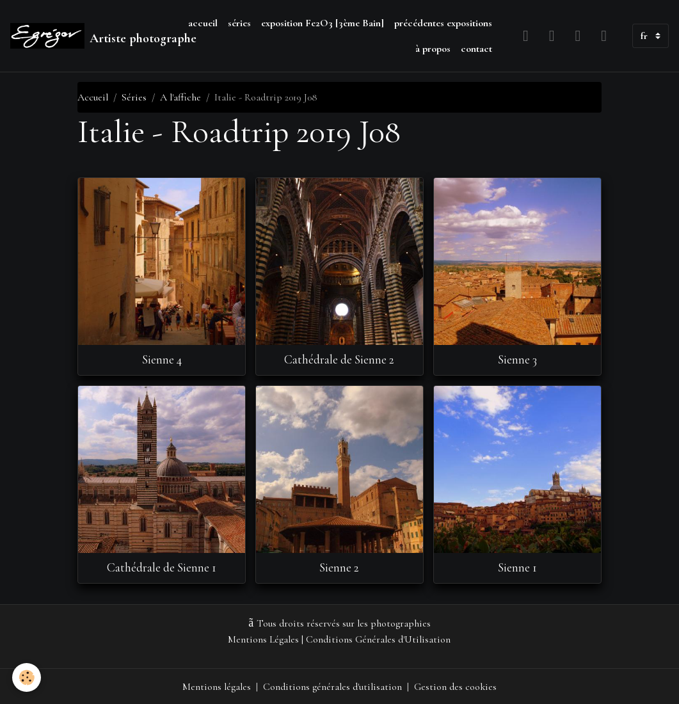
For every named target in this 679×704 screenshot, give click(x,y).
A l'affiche (180, 97)
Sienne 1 (517, 567)
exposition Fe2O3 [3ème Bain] (322, 23)
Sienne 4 (162, 359)
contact (476, 48)
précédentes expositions (443, 23)
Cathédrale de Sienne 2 (339, 359)
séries (239, 23)
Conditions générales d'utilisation (332, 686)
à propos (433, 48)
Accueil (92, 97)
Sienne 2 (339, 567)
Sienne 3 (517, 359)
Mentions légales (216, 686)
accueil (203, 23)
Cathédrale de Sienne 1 (161, 567)
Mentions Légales (264, 639)
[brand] (90, 36)
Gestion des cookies (455, 686)
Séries (134, 97)
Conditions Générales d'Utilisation (379, 639)
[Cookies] (27, 677)
